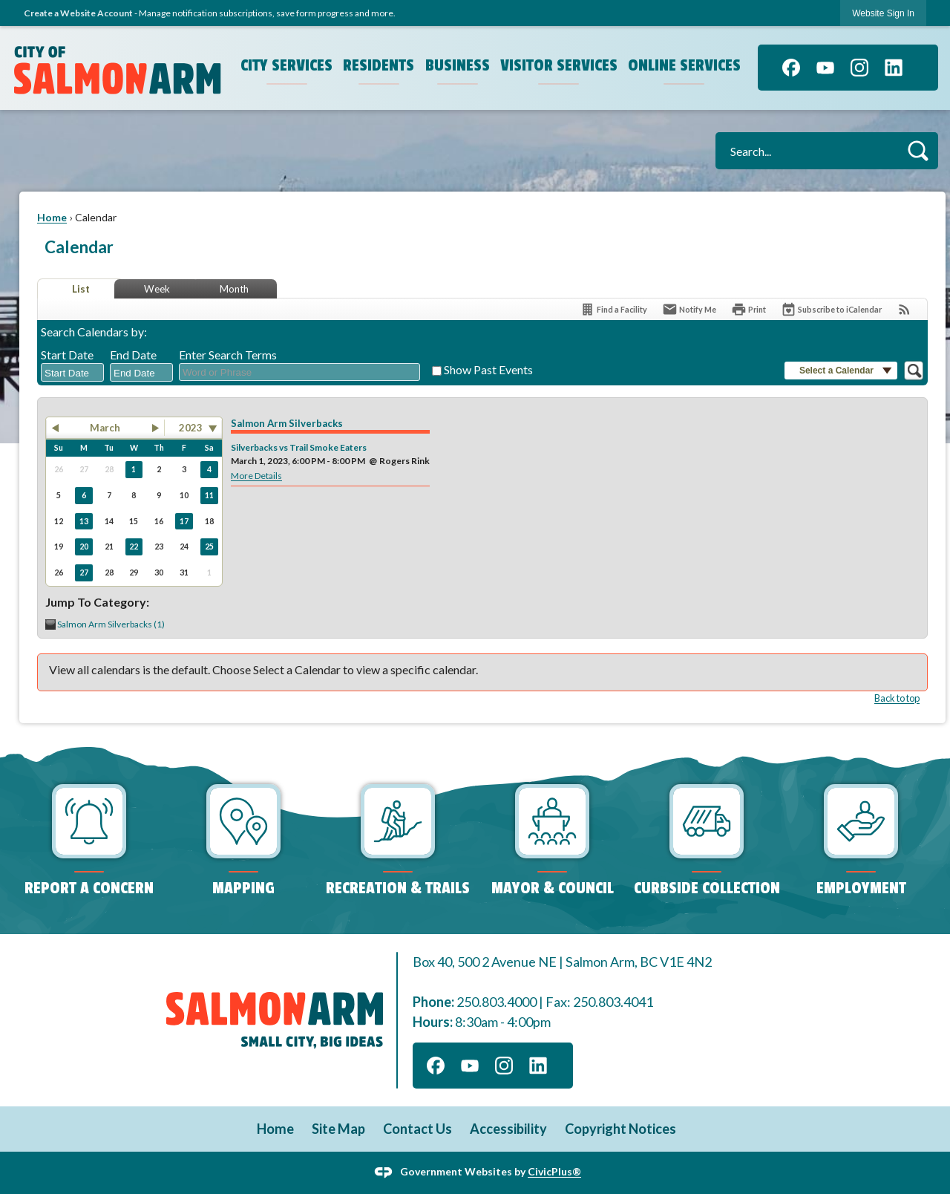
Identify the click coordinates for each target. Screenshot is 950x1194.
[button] (917, 150)
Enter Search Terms (228, 355)
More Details (256, 475)
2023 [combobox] (191, 428)
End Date (133, 355)
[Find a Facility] (613, 309)
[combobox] (72, 373)
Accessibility (508, 1128)
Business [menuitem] (457, 65)
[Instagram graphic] (859, 67)
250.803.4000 (496, 1002)
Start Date (67, 355)
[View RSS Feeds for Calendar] (904, 309)
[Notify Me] (689, 309)
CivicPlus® (554, 1171)
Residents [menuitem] (378, 65)
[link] (883, 13)
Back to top (897, 698)
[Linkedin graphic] (893, 67)
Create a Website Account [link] (78, 13)
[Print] (748, 309)
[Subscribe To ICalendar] (831, 309)
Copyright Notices (620, 1128)
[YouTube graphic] (825, 67)
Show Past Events (488, 369)
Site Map (338, 1128)
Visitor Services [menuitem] (559, 65)
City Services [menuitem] (286, 65)
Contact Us (417, 1128)
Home (52, 217)
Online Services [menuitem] (684, 65)
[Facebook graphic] (791, 67)
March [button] (105, 428)
